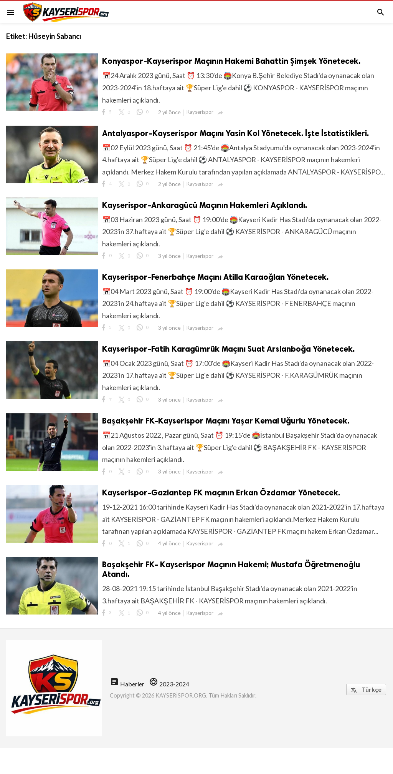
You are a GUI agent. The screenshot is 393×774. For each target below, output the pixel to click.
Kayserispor (200, 112)
